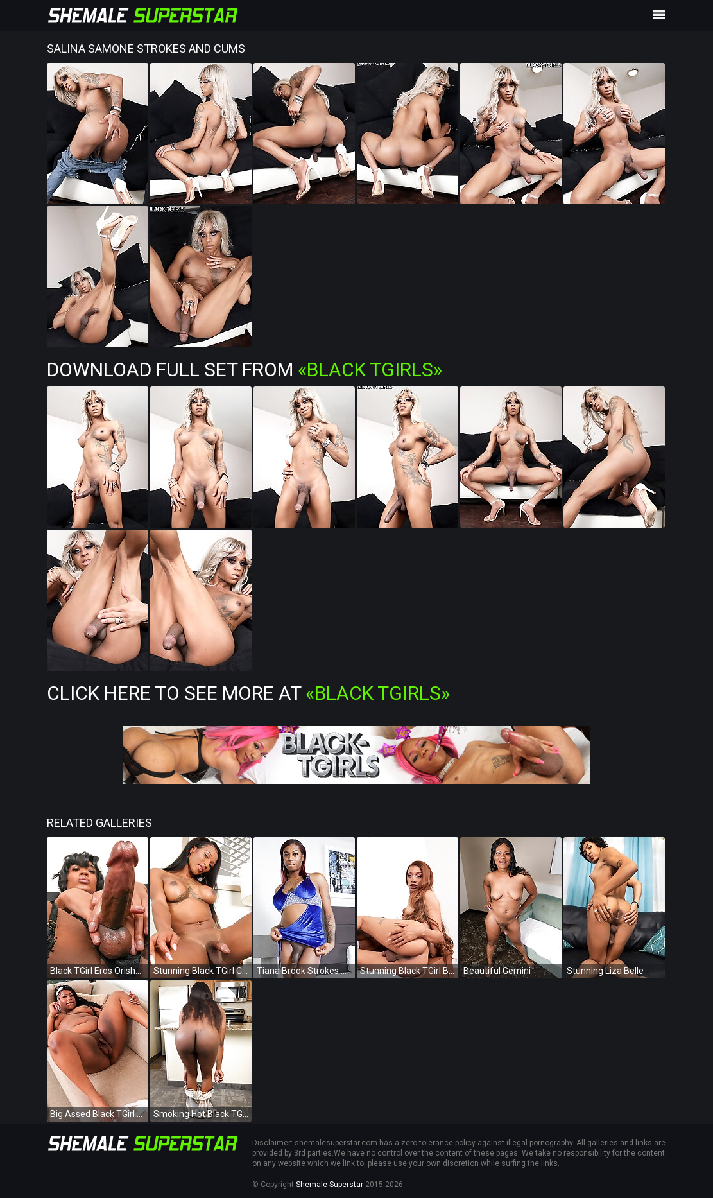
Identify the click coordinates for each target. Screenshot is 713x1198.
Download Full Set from (244, 369)
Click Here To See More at (248, 693)
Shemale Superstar (329, 1184)
